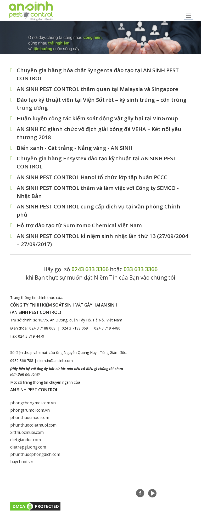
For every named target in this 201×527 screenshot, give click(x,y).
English (191, 5)
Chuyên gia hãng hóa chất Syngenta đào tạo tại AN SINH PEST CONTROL (98, 74)
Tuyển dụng (146, 490)
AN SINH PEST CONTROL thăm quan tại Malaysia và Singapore (98, 89)
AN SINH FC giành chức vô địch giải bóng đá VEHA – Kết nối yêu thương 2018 (100, 134)
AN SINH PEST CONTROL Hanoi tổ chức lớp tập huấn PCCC (93, 179)
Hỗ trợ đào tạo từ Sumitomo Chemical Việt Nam (80, 228)
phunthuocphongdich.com (35, 459)
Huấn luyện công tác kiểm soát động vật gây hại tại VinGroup (98, 119)
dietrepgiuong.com (28, 451)
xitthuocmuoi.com (27, 436)
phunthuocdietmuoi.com (33, 429)
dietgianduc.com (25, 444)
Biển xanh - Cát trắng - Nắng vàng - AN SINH (75, 149)
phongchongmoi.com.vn (33, 406)
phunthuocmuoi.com (29, 421)
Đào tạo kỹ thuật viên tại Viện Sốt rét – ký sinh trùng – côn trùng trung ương (102, 104)
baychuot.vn (21, 466)
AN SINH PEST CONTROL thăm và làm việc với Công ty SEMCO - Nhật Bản (98, 194)
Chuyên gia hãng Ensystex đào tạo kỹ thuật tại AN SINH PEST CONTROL (97, 164)
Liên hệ (167, 490)
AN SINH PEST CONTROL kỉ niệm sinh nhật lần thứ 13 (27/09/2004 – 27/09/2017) (103, 243)
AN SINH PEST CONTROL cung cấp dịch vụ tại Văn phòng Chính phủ (99, 213)
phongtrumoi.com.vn (30, 414)
